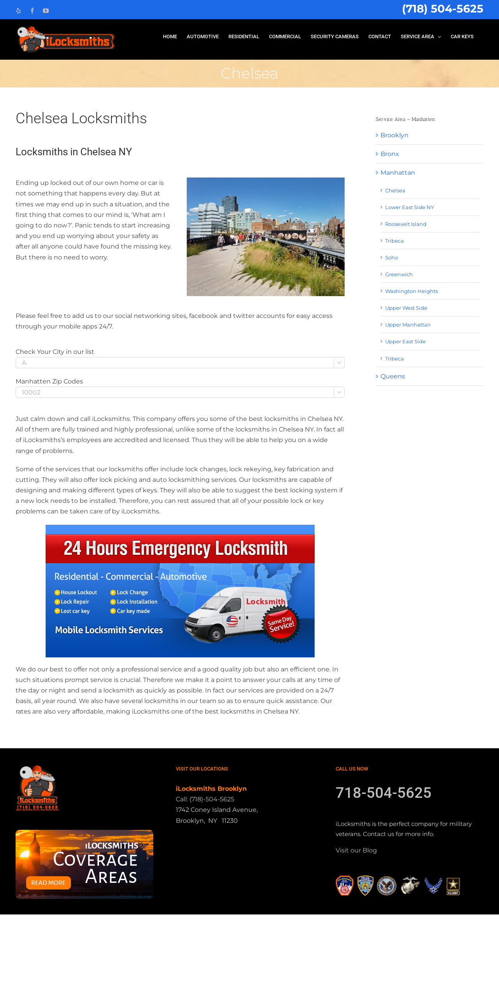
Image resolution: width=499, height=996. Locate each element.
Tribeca (394, 241)
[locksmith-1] (180, 591)
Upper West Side (406, 308)
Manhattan (397, 172)
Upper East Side (405, 341)
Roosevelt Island (405, 224)
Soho (391, 257)
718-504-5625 (384, 874)
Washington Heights (411, 291)
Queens (392, 376)
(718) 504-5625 (442, 8)
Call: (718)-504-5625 (205, 881)
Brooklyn (394, 135)
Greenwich (399, 274)
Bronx (389, 154)
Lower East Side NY (409, 207)
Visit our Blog (356, 932)
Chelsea (395, 190)
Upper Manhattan (408, 324)
